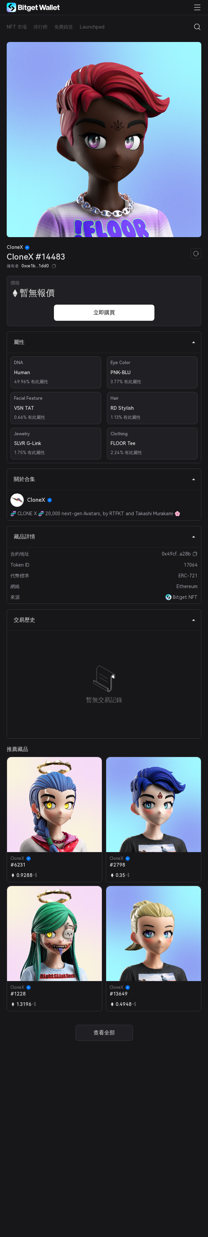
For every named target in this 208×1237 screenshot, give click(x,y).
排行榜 (40, 27)
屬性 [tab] (105, 342)
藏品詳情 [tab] (105, 536)
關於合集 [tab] (105, 479)
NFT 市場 (17, 27)
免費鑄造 (63, 27)
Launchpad (92, 27)
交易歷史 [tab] (105, 620)
